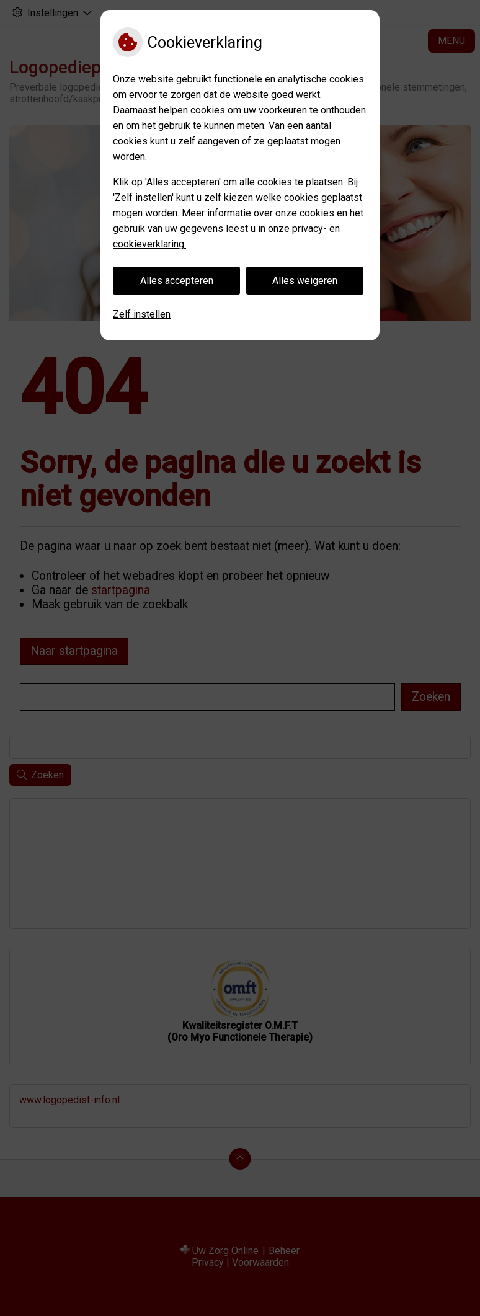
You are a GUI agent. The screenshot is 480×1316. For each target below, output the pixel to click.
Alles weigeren (304, 281)
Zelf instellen (142, 314)
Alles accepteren (176, 281)
